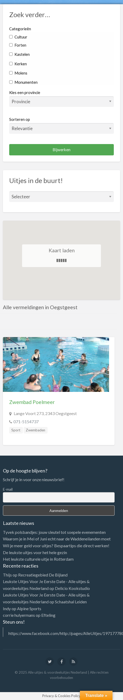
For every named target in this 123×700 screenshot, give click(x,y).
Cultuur (18, 36)
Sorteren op (61, 125)
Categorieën (20, 28)
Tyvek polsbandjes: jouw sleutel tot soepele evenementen (54, 532)
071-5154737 (26, 421)
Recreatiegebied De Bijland (43, 574)
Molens (18, 73)
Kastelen (19, 54)
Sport (15, 430)
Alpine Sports (29, 608)
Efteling (48, 615)
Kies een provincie (24, 92)
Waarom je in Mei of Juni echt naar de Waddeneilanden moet (57, 538)
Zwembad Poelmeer (32, 402)
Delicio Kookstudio (72, 588)
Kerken (18, 63)
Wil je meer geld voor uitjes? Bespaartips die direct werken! (56, 545)
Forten (17, 45)
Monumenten (23, 82)
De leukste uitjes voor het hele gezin (35, 552)
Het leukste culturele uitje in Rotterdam (38, 558)
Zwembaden (35, 430)
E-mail (8, 489)
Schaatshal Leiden (71, 601)
